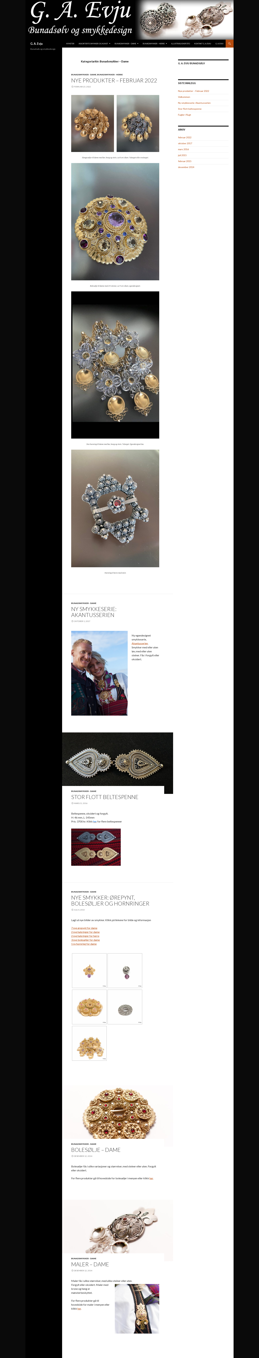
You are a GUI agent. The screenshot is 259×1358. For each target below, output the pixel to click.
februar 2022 (184, 137)
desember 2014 (186, 167)
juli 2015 (182, 155)
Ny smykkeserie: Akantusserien (93, 612)
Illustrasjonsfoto (180, 43)
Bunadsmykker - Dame (83, 74)
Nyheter (70, 43)
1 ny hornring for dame (84, 943)
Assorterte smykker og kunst (93, 43)
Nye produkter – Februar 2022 (114, 80)
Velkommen (184, 96)
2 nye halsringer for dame (85, 931)
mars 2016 (183, 149)
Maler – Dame (90, 1264)
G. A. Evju (36, 43)
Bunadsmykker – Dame (125, 43)
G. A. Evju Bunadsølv (191, 63)
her (151, 1178)
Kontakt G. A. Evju (202, 43)
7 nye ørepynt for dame (84, 928)
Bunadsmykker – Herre (154, 43)
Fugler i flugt (184, 114)
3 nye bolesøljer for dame (85, 939)
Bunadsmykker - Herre (110, 74)
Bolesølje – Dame (96, 1149)
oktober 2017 (185, 143)
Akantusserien (140, 643)
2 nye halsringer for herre (85, 935)
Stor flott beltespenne (104, 797)
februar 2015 (184, 161)
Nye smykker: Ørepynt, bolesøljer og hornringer (110, 900)
